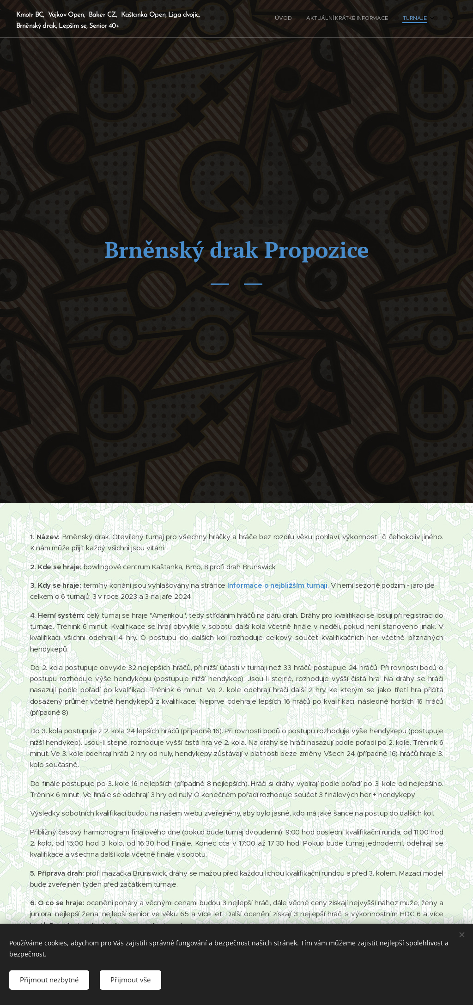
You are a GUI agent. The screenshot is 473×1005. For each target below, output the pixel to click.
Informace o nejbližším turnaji (277, 584)
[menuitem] (395, 18)
